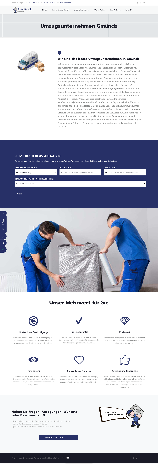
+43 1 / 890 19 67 (33, 3)
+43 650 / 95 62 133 (49, 3)
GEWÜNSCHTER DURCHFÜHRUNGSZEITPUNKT (34, 179)
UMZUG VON (65, 168)
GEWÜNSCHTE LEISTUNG (26, 168)
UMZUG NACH (110, 168)
